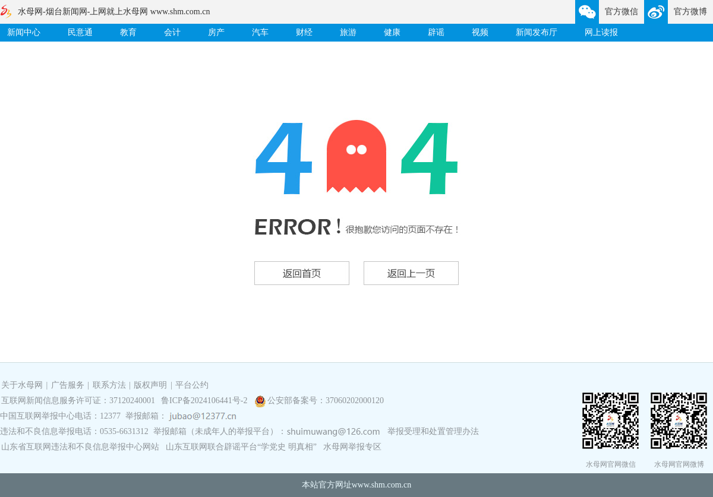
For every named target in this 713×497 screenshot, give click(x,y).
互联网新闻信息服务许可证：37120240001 (78, 400)
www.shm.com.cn (382, 484)
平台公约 (192, 385)
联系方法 (109, 385)
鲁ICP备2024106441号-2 (205, 400)
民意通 (80, 32)
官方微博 (690, 11)
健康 (392, 32)
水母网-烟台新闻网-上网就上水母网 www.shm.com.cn (114, 11)
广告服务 (67, 385)
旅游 (348, 32)
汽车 (260, 32)
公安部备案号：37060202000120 (325, 400)
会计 (172, 32)
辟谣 (436, 32)
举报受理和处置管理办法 (433, 431)
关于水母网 (23, 385)
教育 (128, 32)
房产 (216, 32)
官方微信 (621, 11)
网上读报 (601, 32)
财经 (304, 32)
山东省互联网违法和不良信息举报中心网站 (80, 446)
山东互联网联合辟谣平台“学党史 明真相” (241, 446)
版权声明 (150, 385)
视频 (480, 32)
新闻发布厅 (536, 32)
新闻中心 (23, 32)
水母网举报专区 (352, 446)
